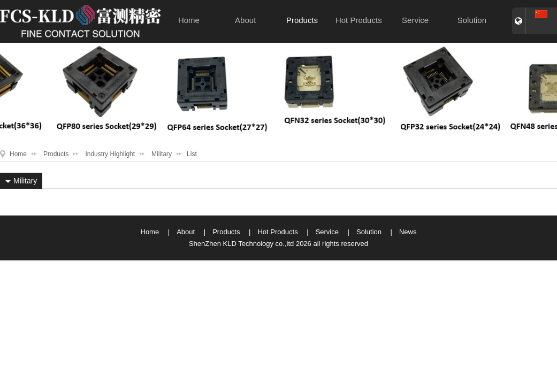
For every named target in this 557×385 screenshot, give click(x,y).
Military (161, 154)
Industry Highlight (110, 154)
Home (189, 20)
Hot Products (358, 20)
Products (302, 20)
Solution (471, 20)
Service (415, 20)
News (408, 232)
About (245, 20)
